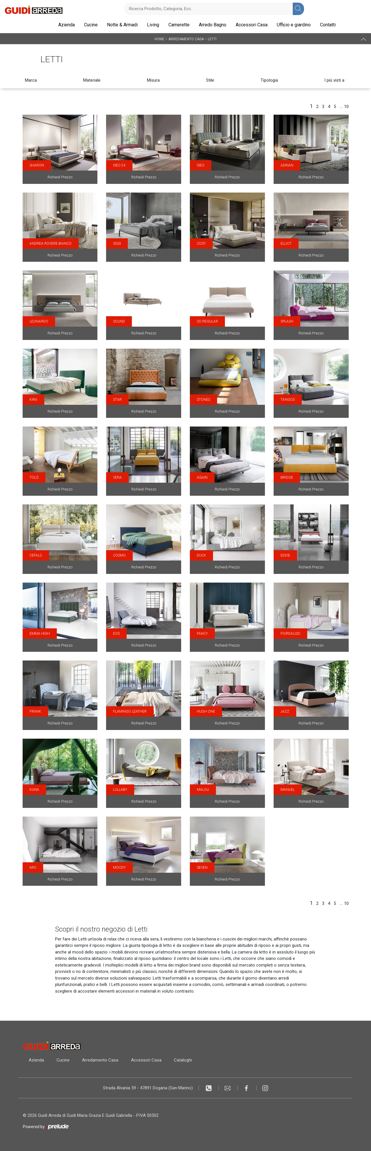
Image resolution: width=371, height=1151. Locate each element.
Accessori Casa (252, 25)
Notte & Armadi (122, 25)
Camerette (179, 25)
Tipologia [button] (269, 80)
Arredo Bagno (212, 25)
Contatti (328, 25)
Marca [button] (31, 80)
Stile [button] (210, 80)
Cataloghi (184, 1060)
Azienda (66, 25)
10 (346, 106)
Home (159, 39)
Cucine (91, 25)
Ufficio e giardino (294, 25)
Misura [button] (153, 80)
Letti (212, 39)
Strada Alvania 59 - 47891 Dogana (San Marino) (148, 1087)
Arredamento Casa (186, 39)
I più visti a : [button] (335, 80)
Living (153, 25)
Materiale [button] (92, 80)
